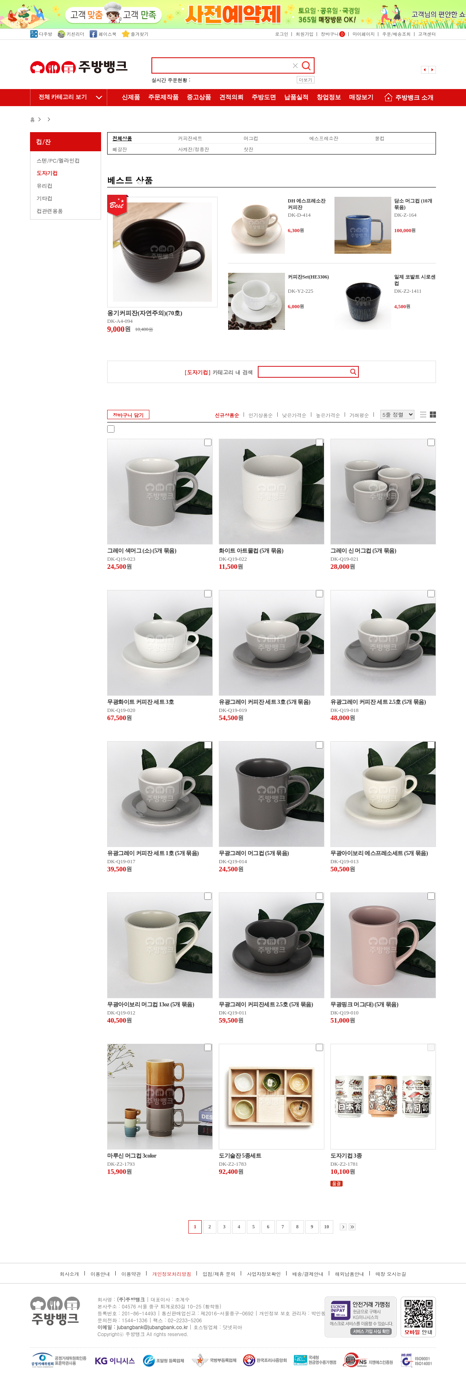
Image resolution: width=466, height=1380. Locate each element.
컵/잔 (43, 141)
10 (326, 1227)
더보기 (306, 80)
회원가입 (304, 34)
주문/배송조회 (396, 34)
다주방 (41, 34)
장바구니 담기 (128, 414)
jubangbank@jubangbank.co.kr (152, 1326)
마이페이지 (363, 34)
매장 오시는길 (390, 1273)
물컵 (379, 138)
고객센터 (427, 34)
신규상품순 (227, 414)
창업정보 (329, 97)
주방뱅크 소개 (408, 98)
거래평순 (359, 414)
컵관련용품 (50, 211)
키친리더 (71, 34)
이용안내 (100, 1273)
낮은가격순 (294, 414)
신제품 (131, 97)
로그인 (281, 34)
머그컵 (251, 138)
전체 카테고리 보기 (63, 97)
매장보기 (361, 97)
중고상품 (199, 97)
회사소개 (69, 1273)
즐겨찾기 (135, 34)
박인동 (318, 1313)
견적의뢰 (231, 97)
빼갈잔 (119, 149)
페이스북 (103, 34)
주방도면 (264, 97)
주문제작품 (163, 97)
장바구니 (333, 34)
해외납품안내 (349, 1273)
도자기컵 (47, 173)
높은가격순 (328, 414)
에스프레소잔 (324, 138)
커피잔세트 (190, 138)
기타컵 (44, 198)
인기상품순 (260, 414)
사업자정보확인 (264, 1273)
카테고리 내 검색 (218, 372)
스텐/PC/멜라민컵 (58, 160)
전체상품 (122, 138)
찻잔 (248, 149)
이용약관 (131, 1273)
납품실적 (296, 97)
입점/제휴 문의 (219, 1273)
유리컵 (44, 185)
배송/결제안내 (308, 1273)
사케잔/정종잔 (193, 149)
